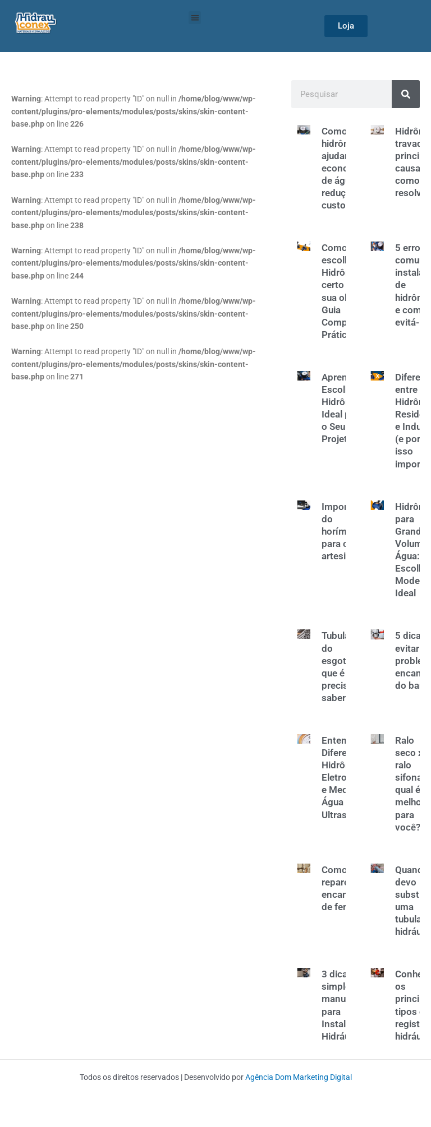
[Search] (406, 94)
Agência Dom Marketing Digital (298, 1077)
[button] (195, 17)
